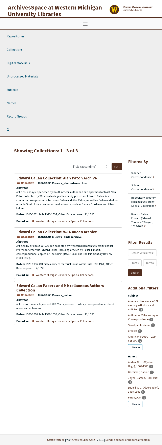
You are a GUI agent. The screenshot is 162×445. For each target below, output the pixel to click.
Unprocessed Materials (22, 76)
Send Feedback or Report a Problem (128, 440)
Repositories (15, 36)
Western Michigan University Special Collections (65, 221)
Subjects (12, 90)
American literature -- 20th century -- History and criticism (143, 305)
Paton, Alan (135, 397)
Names (11, 103)
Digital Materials (18, 63)
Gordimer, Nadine (139, 372)
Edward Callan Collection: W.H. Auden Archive (56, 231)
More (136, 347)
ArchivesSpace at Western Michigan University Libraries (55, 10)
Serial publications (139, 325)
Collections (15, 50)
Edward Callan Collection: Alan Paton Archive (56, 177)
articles (133, 331)
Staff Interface (56, 440)
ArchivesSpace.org (83, 440)
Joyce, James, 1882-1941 (143, 378)
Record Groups (17, 116)
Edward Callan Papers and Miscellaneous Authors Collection (60, 287)
